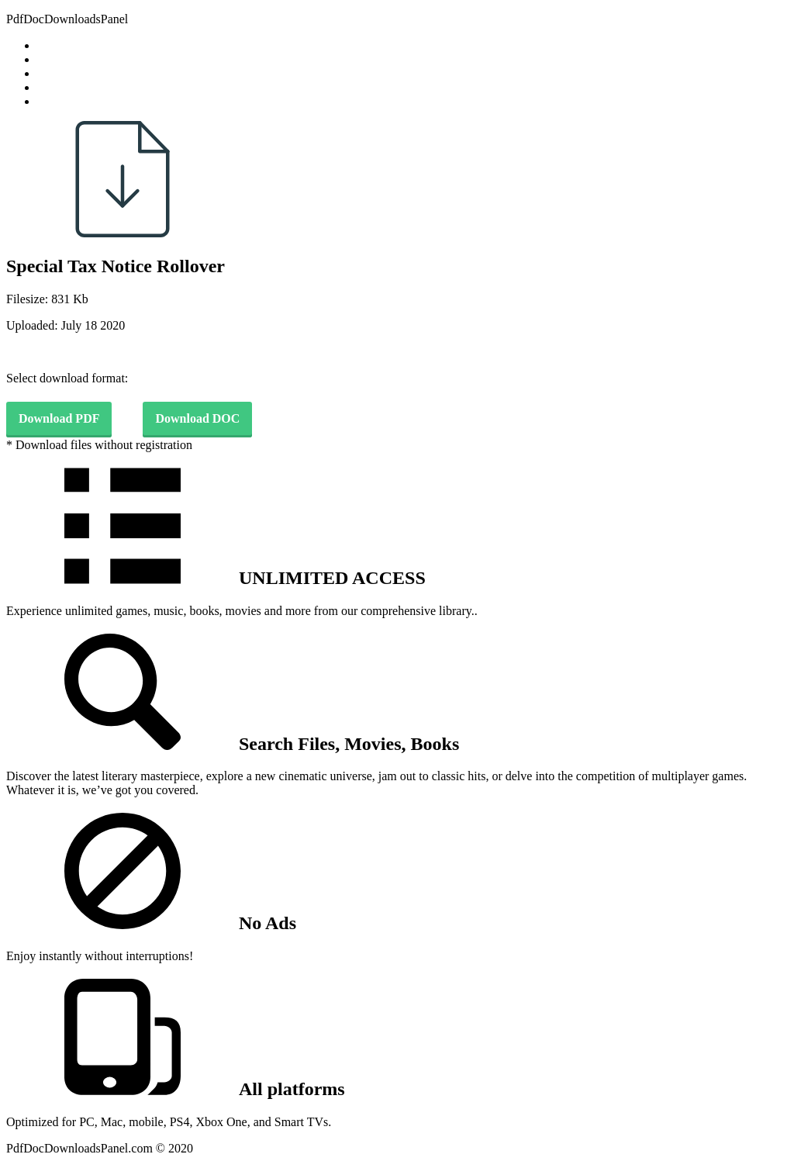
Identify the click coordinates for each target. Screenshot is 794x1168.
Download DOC (197, 418)
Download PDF (59, 418)
